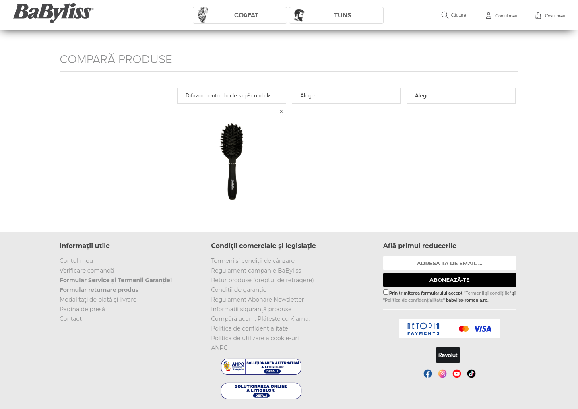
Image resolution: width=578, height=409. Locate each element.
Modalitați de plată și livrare (98, 299)
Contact (71, 318)
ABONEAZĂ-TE (449, 280)
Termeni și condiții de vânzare (253, 260)
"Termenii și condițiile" (487, 293)
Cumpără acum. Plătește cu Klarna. (260, 318)
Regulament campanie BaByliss (256, 270)
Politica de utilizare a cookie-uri (255, 338)
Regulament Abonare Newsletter (257, 299)
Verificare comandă (87, 270)
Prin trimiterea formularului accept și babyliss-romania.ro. (449, 295)
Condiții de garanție (238, 289)
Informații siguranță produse (251, 309)
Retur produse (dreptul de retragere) (262, 280)
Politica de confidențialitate (249, 328)
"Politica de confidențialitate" (414, 300)
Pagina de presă (82, 309)
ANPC (219, 347)
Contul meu (76, 260)
